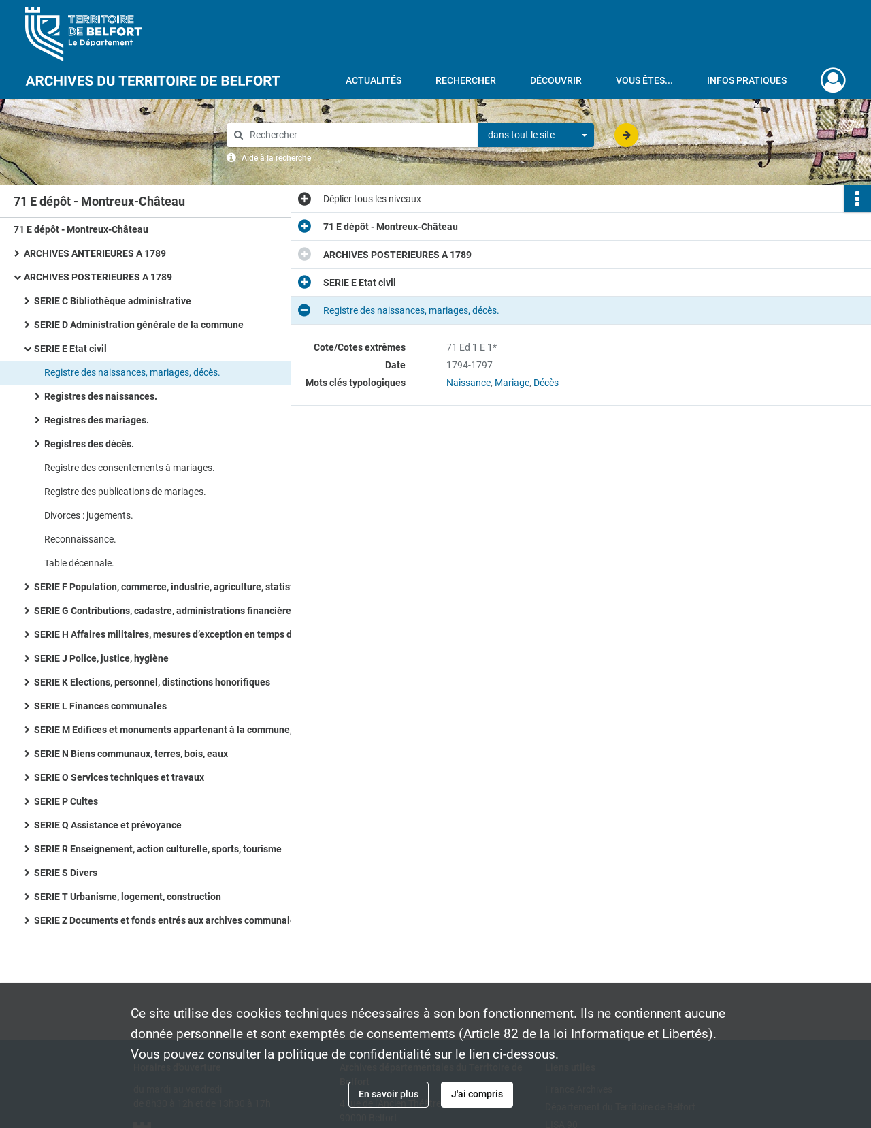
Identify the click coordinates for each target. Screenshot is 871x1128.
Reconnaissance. (80, 539)
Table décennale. (79, 563)
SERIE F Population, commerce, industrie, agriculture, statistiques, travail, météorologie (170, 586)
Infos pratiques (747, 80)
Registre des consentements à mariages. (129, 467)
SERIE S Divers (65, 872)
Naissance (468, 382)
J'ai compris (477, 1094)
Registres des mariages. (96, 420)
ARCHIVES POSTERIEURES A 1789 (98, 277)
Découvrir (556, 80)
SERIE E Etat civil (70, 348)
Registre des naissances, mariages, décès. (132, 372)
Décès (546, 382)
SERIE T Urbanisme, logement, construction (127, 896)
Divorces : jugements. (88, 515)
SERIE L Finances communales (100, 705)
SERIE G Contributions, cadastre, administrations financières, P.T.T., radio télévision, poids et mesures (170, 610)
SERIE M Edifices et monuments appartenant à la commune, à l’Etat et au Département (170, 729)
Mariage (512, 382)
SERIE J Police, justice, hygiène (101, 658)
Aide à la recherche (276, 158)
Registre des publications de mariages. (125, 491)
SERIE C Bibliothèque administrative (112, 300)
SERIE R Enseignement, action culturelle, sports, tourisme (158, 848)
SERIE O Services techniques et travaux (119, 777)
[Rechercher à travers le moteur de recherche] (359, 135)
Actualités (373, 80)
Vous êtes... (644, 80)
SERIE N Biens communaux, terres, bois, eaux (131, 753)
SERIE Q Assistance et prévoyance (108, 825)
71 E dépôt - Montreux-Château (81, 229)
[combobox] (536, 135)
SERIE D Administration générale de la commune (139, 324)
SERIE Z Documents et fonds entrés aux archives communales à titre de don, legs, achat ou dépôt (170, 920)
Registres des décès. (89, 443)
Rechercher (466, 80)
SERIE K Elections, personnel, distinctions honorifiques (152, 682)
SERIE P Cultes (66, 801)
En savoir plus (388, 1094)
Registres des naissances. (100, 396)
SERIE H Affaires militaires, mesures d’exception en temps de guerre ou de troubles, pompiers (170, 634)
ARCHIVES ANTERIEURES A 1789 (95, 253)
